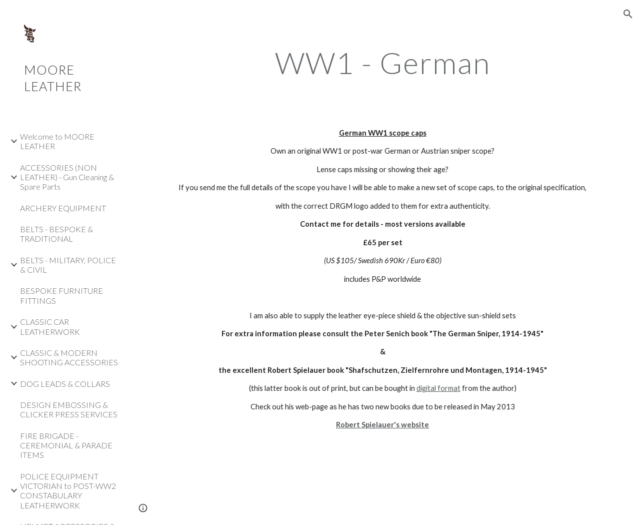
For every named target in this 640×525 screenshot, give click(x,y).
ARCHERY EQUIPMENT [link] (63, 208)
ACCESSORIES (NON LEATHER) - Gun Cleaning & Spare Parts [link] (67, 177)
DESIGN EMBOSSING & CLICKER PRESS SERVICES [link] (69, 409)
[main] (382, 62)
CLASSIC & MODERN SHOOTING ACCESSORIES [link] (69, 357)
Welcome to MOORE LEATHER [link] (57, 141)
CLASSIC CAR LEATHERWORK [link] (50, 326)
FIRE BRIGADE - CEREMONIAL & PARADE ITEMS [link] (66, 445)
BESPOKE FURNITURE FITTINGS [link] (61, 295)
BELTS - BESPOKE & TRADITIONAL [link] (56, 233)
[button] (628, 14)
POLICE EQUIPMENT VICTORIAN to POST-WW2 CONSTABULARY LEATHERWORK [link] (68, 490)
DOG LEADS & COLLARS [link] (65, 383)
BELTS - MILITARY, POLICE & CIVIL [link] (68, 264)
